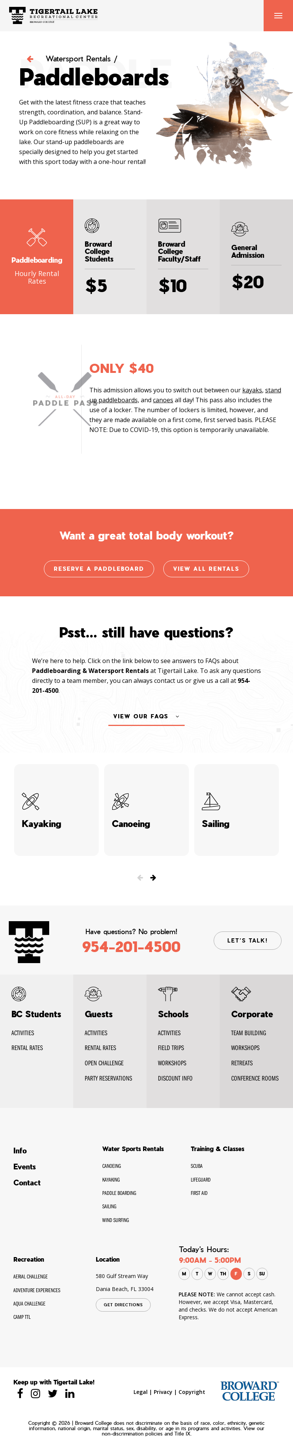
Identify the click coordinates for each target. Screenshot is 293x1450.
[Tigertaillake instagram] (35, 1393)
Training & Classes (217, 1148)
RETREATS (242, 1062)
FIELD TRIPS (171, 1047)
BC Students (36, 1014)
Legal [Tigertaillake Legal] (141, 1391)
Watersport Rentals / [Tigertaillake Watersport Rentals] (72, 58)
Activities (22, 1032)
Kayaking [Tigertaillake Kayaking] (56, 810)
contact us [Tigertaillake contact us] (169, 686)
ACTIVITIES (169, 1032)
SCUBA (197, 1165)
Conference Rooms (255, 1078)
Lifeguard (201, 1179)
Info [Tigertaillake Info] (20, 1150)
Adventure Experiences (36, 1290)
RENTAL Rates (27, 1047)
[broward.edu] (250, 1390)
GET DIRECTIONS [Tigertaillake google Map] (123, 1304)
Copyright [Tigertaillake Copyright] (192, 1391)
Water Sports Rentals (133, 1148)
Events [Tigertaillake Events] (24, 1166)
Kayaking (111, 1179)
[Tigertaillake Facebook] (20, 1393)
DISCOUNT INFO (175, 1078)
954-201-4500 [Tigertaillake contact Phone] (131, 947)
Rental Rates (100, 1047)
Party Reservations (108, 1078)
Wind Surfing (115, 1220)
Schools (173, 1014)
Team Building (248, 1032)
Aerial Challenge (30, 1276)
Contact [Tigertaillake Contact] (26, 1182)
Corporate (252, 1014)
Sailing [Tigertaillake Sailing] (237, 810)
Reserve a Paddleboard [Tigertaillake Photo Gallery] (99, 569)
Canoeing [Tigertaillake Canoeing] (146, 810)
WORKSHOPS (172, 1062)
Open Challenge (104, 1062)
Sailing (109, 1206)
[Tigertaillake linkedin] (69, 1393)
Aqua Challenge (29, 1303)
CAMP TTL (22, 1316)
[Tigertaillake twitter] (53, 1393)
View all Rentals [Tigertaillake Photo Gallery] (206, 569)
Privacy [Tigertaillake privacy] (163, 1391)
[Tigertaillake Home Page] (53, 14)
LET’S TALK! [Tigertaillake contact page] (247, 940)
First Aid (199, 1192)
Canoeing (111, 1165)
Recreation (28, 1259)
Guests (99, 1014)
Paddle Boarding (119, 1192)
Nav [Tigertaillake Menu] (278, 15)
